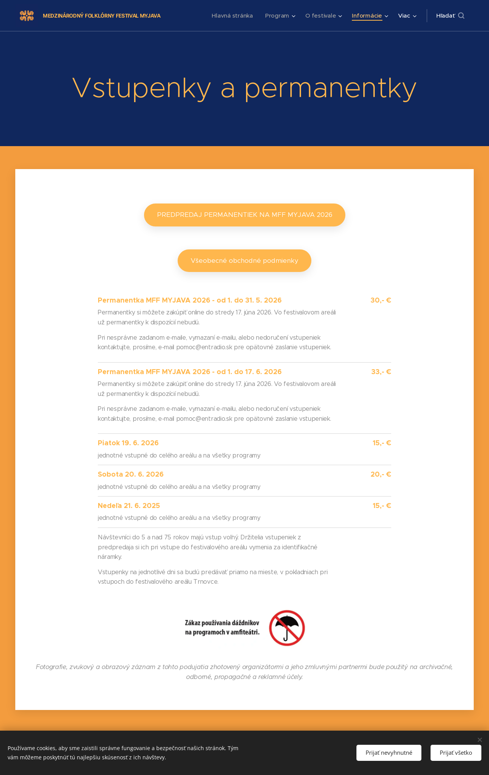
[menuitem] (231, 15)
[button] (450, 15)
